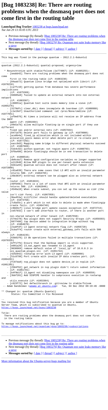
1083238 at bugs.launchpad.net (50, 26)
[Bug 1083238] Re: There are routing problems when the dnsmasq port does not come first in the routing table (57, 37)
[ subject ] (60, 48)
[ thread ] (48, 48)
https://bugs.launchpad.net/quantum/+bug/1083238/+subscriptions (44, 371)
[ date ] (38, 48)
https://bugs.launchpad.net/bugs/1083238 (28, 348)
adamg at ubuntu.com (42, 322)
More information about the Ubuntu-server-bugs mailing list (36, 406)
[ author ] (71, 48)
